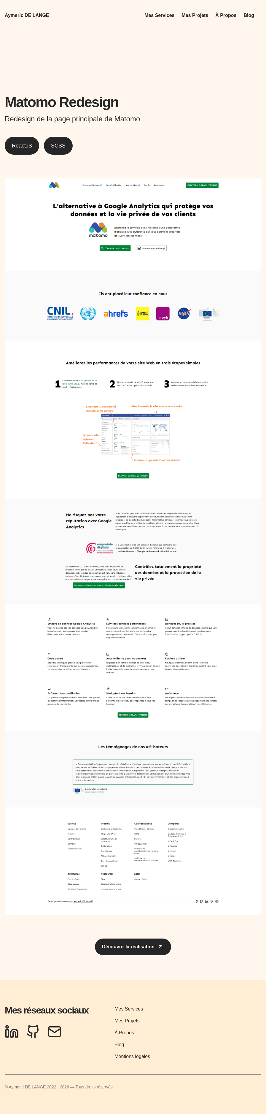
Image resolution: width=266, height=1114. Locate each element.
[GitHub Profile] (33, 1031)
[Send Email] (54, 1031)
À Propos (225, 15)
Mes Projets (195, 15)
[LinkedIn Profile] (12, 1031)
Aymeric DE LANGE (27, 15)
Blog (248, 15)
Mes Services (159, 15)
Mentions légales (132, 1056)
